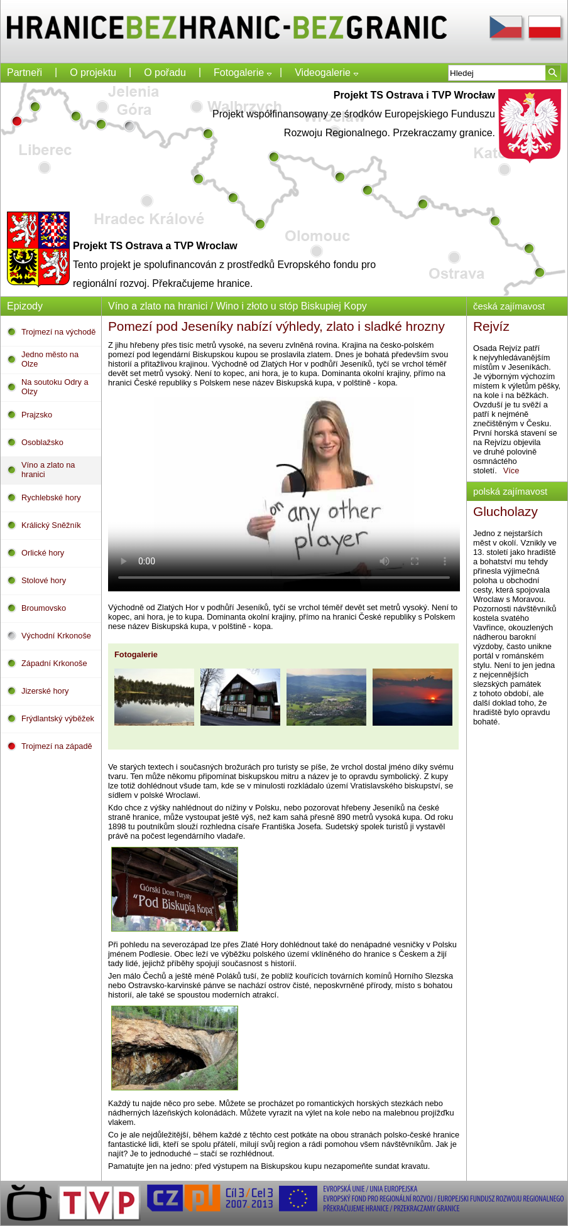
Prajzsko (36, 414)
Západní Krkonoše (54, 663)
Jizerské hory (44, 691)
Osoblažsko (42, 442)
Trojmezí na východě (58, 331)
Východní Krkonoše (56, 635)
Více (517, 470)
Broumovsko (43, 608)
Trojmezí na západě (56, 746)
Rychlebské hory (51, 497)
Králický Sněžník (51, 525)
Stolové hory (43, 580)
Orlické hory (42, 552)
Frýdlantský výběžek (57, 718)
